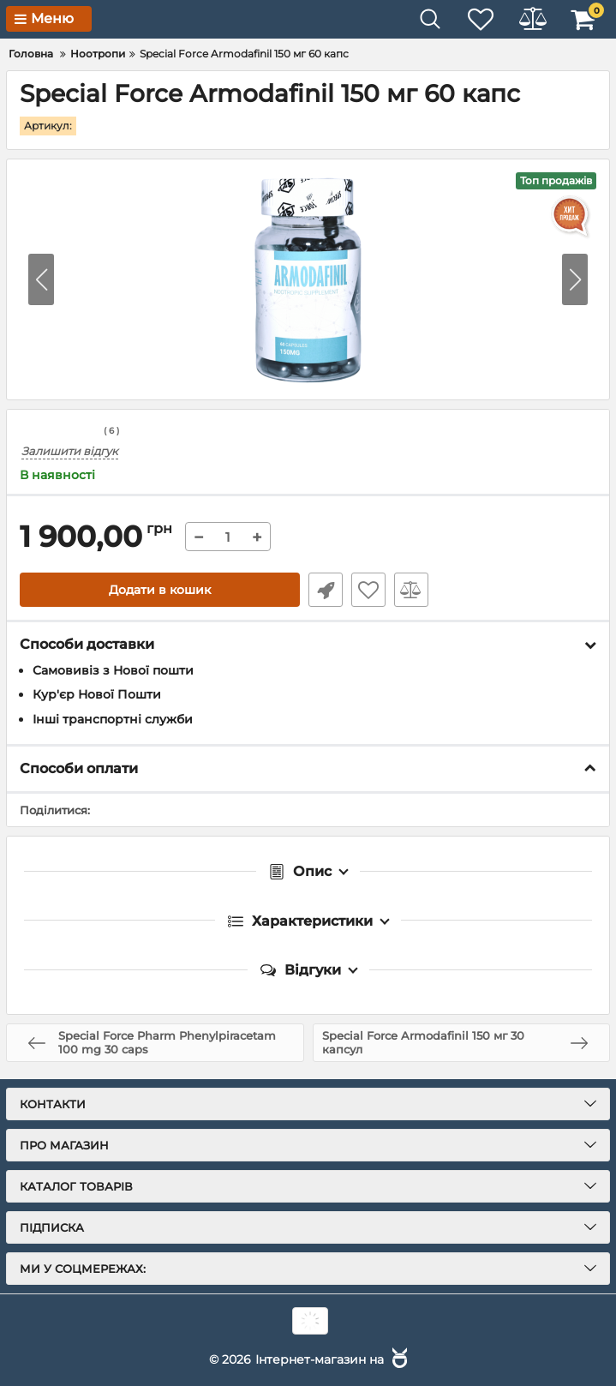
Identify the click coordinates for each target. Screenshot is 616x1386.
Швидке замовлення (325, 590)
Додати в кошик (160, 589)
